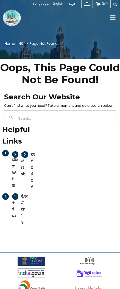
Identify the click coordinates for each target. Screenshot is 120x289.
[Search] (11, 117)
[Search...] (60, 117)
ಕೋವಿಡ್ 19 (24, 209)
